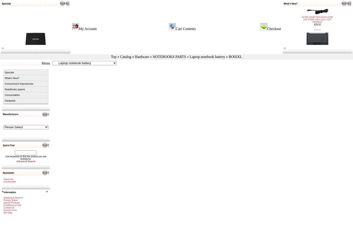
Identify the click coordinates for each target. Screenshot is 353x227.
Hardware (142, 57)
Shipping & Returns (13, 198)
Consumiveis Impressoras (19, 83)
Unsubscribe (9, 182)
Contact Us (8, 207)
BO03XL (235, 57)
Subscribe (8, 179)
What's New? (12, 78)
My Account (88, 29)
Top (114, 57)
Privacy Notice (10, 200)
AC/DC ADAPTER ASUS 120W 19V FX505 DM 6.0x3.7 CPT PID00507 (317, 18)
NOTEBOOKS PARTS (169, 57)
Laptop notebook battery (207, 57)
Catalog (125, 57)
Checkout (274, 29)
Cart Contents (186, 29)
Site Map (7, 212)
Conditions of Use (12, 205)
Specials (9, 72)
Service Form (10, 210)
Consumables (12, 95)
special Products (11, 203)
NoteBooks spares (15, 89)
